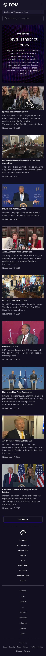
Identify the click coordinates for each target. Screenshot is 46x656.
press (23, 580)
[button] (41, 4)
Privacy (26, 647)
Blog (23, 560)
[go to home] (23, 532)
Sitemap (19, 651)
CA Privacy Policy (37, 647)
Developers (23, 565)
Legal (5, 647)
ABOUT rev (23, 550)
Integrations (23, 545)
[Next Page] (23, 519)
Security (12, 647)
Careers (23, 570)
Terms (19, 647)
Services (23, 540)
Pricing (23, 555)
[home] (10, 5)
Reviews (27, 651)
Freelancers (23, 575)
